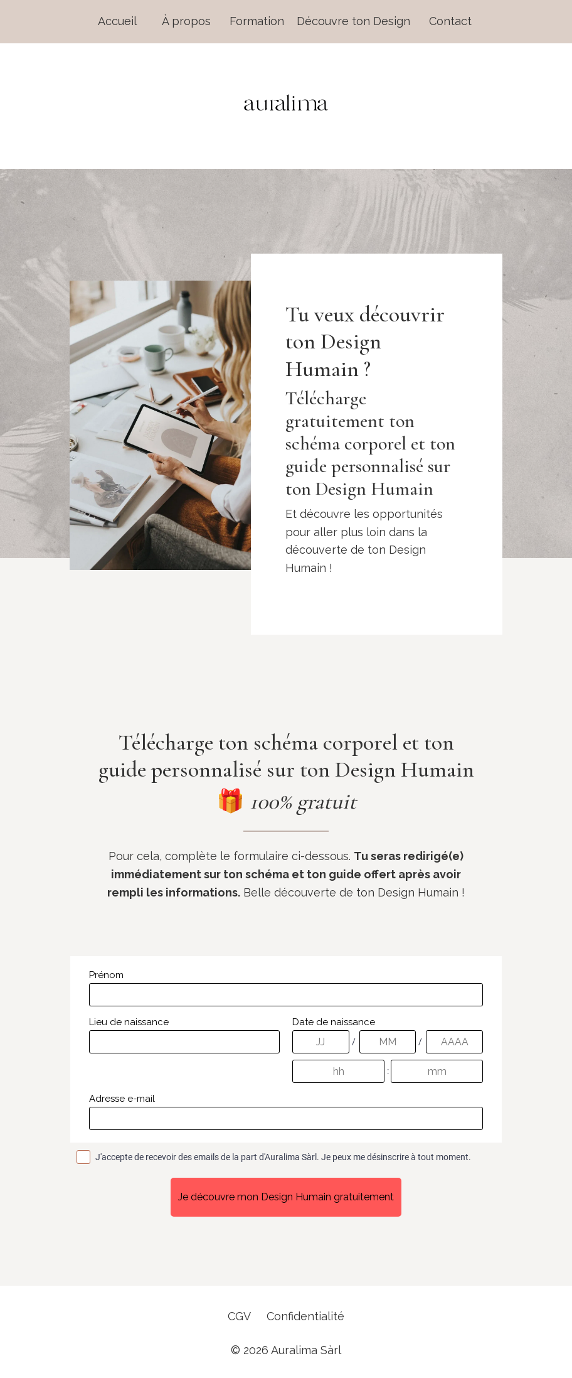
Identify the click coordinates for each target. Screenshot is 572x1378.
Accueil (117, 21)
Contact (450, 21)
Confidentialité (305, 1316)
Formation (257, 21)
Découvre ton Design (353, 21)
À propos (186, 21)
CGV (239, 1316)
